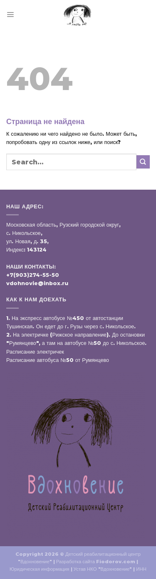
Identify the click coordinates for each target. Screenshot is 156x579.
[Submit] (143, 161)
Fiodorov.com (115, 561)
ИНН (141, 569)
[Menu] (10, 14)
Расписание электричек (35, 352)
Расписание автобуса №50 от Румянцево (57, 360)
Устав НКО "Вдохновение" (103, 569)
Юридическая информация (39, 569)
